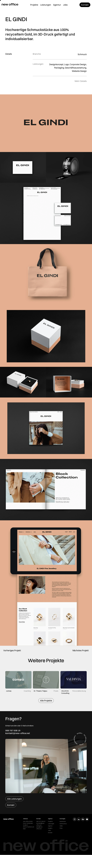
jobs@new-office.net (39, 828)
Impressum (63, 821)
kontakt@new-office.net (17, 733)
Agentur (57, 4)
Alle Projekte (46, 700)
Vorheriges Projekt (12, 650)
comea (8, 691)
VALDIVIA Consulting (65, 692)
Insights (50, 828)
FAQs (61, 828)
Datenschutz (63, 824)
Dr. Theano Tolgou (40, 691)
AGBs (61, 826)
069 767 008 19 (12, 730)
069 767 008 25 (40, 821)
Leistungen (45, 4)
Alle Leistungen (14, 799)
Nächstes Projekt (80, 650)
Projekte (34, 4)
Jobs (65, 4)
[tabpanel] (18, 682)
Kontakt (85, 4)
